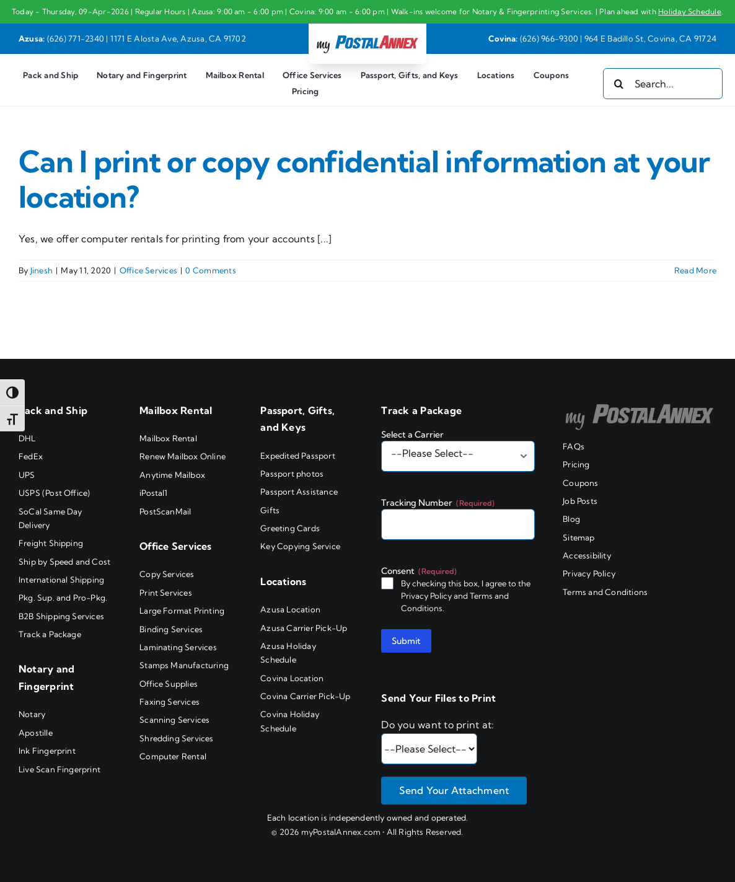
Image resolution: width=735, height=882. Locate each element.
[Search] (618, 83)
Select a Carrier (412, 434)
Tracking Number (438, 502)
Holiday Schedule (689, 11)
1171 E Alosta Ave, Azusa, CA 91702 (178, 38)
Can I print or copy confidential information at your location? (364, 179)
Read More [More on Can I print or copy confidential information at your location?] (695, 270)
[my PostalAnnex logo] (367, 35)
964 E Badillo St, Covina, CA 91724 (650, 38)
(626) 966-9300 (549, 38)
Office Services (149, 270)
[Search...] (663, 83)
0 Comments (210, 270)
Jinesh (41, 270)
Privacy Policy (426, 596)
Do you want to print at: (437, 724)
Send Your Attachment (454, 790)
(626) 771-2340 (75, 38)
